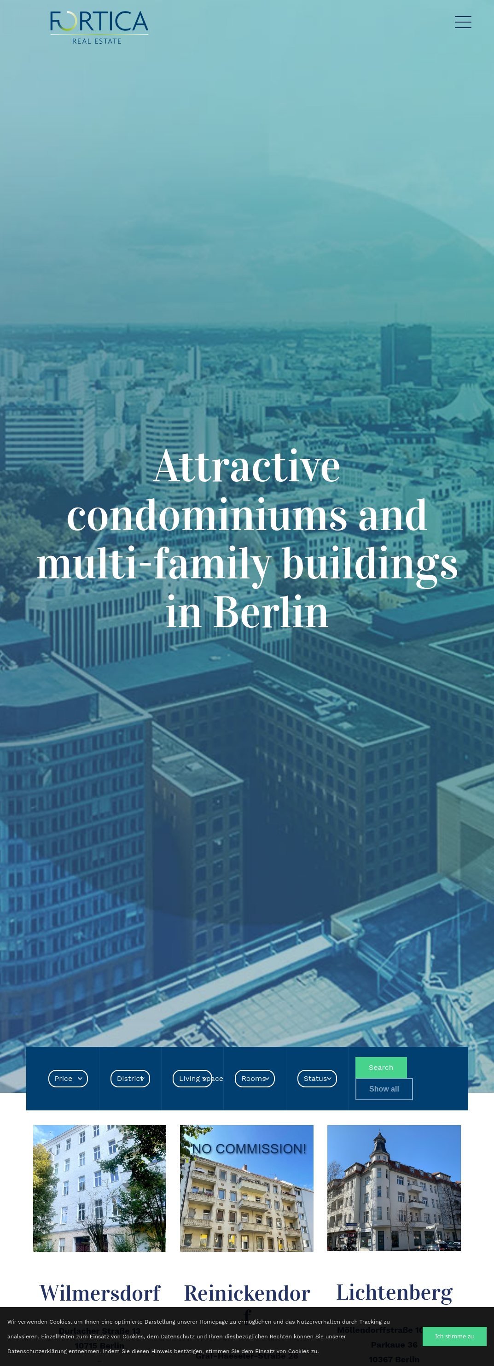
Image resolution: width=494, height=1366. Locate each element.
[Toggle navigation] (463, 24)
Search (381, 1067)
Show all (384, 1089)
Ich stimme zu (454, 1336)
